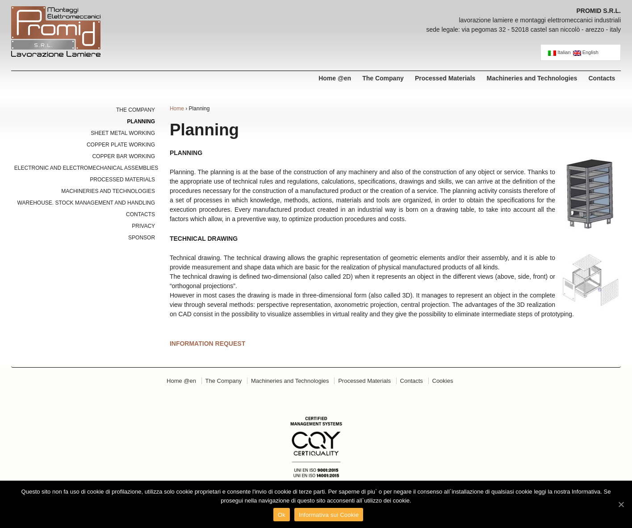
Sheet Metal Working (123, 133)
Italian (559, 52)
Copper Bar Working (123, 156)
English (586, 52)
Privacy (143, 226)
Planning (141, 121)
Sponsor (141, 238)
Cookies (442, 380)
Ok (281, 514)
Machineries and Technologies (532, 78)
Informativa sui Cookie (329, 514)
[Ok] (620, 504)
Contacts (602, 78)
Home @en (334, 78)
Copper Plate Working (121, 145)
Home (177, 108)
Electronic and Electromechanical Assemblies (84, 168)
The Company (383, 78)
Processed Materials (445, 78)
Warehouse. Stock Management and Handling (86, 203)
